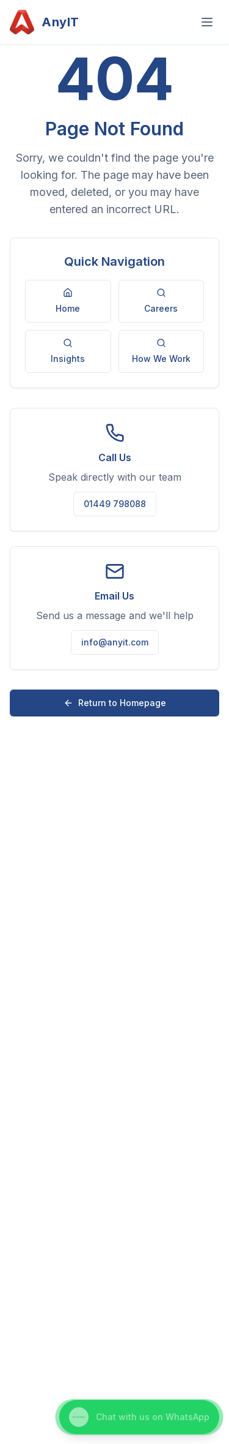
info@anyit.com (114, 642)
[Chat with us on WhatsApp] (139, 1417)
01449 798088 (115, 503)
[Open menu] (207, 22)
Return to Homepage (115, 703)
